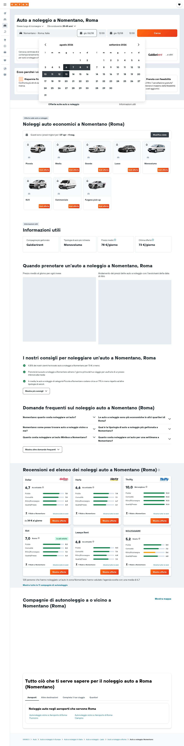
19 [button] (59, 81)
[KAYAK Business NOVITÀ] (5, 52)
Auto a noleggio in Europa (50, 739)
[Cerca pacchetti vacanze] (5, 32)
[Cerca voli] (5, 13)
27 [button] (66, 88)
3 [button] (45, 67)
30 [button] (87, 88)
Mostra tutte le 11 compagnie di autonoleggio (45, 585)
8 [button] (80, 67)
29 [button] (80, 88)
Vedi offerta (44, 170)
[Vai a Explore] (5, 40)
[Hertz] (114, 479)
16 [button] (87, 74)
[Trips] (5, 60)
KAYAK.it (26, 739)
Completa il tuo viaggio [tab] (74, 697)
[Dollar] (64, 479)
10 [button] (45, 74)
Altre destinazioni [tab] (49, 697)
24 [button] (45, 88)
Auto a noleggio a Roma (117, 739)
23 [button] (87, 81)
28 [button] (73, 88)
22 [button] (80, 81)
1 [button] (80, 60)
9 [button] (87, 67)
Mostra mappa (163, 598)
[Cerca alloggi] (5, 19)
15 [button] (80, 74)
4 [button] (52, 67)
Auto (35, 739)
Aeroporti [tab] (32, 697)
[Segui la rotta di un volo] (5, 46)
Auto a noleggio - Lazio (95, 739)
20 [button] (66, 81)
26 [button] (59, 88)
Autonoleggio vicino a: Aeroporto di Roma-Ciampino (94, 716)
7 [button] (73, 67)
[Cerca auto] (5, 25)
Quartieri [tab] (94, 697)
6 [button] (66, 67)
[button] (5, 4)
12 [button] (59, 74)
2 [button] (87, 60)
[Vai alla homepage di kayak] (19, 4)
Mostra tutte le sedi (60, 514)
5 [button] (59, 67)
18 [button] (52, 81)
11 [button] (52, 74)
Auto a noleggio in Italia (73, 739)
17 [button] (45, 81)
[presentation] (159, 470)
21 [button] (73, 81)
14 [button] (73, 74)
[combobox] (30, 26)
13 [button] (66, 74)
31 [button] (45, 95)
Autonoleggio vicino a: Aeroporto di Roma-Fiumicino (48, 716)
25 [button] (52, 88)
